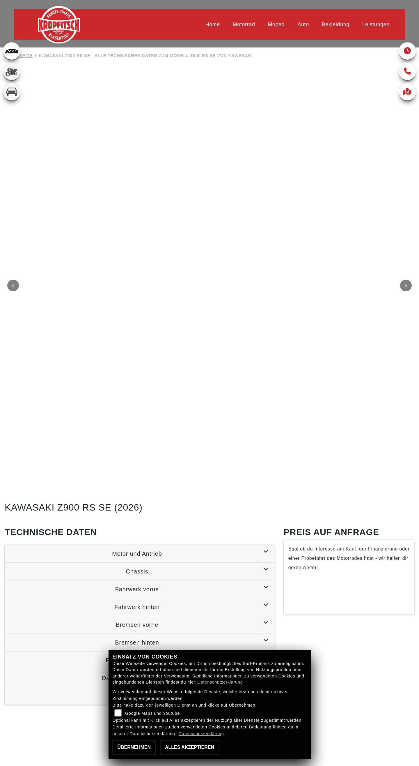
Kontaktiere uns (348, 449)
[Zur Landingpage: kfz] (11, 91)
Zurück (29, 604)
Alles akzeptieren (189, 747)
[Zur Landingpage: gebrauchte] (11, 71)
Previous (13, 210)
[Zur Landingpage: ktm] (11, 51)
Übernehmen (134, 747)
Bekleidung (335, 24)
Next (406, 210)
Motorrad (244, 24)
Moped (276, 24)
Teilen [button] (82, 604)
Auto (303, 24)
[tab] (140, 401)
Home (212, 24)
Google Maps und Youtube (152, 713)
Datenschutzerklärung (220, 682)
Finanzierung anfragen (349, 432)
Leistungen (376, 24)
